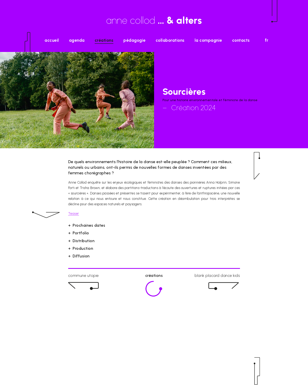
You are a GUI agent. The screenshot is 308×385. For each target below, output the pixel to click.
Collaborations (170, 40)
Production (83, 248)
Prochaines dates (89, 225)
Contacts (241, 40)
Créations (104, 40)
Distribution (84, 241)
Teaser (73, 213)
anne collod (154, 20)
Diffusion (81, 256)
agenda (77, 40)
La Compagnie (208, 40)
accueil (52, 40)
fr (266, 40)
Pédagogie (134, 40)
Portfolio (81, 233)
